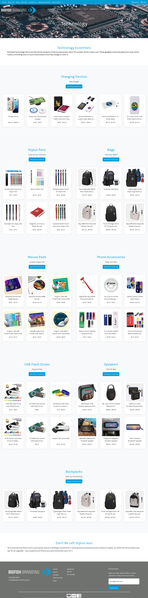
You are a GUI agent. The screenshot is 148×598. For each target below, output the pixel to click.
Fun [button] (85, 9)
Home (4, 2)
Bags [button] (67, 9)
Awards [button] (59, 9)
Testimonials (58, 578)
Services (24, 2)
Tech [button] (118, 9)
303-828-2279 (14, 577)
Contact (56, 575)
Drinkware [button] (76, 9)
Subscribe (113, 588)
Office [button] (111, 9)
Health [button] (103, 9)
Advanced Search (44, 2)
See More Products (74, 86)
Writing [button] (126, 9)
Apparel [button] (50, 9)
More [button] (134, 9)
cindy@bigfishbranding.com (19, 580)
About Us (11, 2)
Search (135, 2)
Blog (18, 2)
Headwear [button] (93, 9)
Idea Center (56, 2)
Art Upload (71, 574)
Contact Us (33, 2)
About (55, 572)
